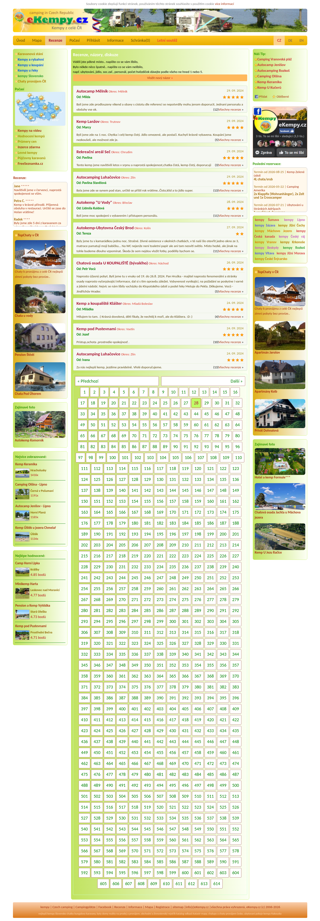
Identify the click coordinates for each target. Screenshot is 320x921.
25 (165, 403)
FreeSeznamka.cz (30, 163)
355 (210, 665)
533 (160, 818)
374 (122, 687)
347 (109, 665)
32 (237, 403)
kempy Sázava (265, 225)
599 (172, 872)
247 (160, 577)
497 (198, 785)
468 (160, 763)
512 (223, 796)
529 (109, 818)
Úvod (21, 40)
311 (147, 632)
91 (186, 446)
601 (198, 872)
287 (172, 610)
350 (147, 665)
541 (97, 829)
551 (223, 829)
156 (160, 501)
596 (134, 872)
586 (172, 861)
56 (155, 424)
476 (97, 774)
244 (122, 577)
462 (84, 763)
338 (160, 654)
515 (97, 807)
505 (134, 796)
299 (160, 621)
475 (84, 774)
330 (223, 643)
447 (223, 741)
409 (235, 708)
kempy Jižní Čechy (291, 225)
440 (134, 741)
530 (122, 818)
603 (223, 872)
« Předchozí (87, 381)
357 (235, 665)
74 (175, 435)
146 (198, 490)
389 (147, 698)
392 (185, 698)
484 (198, 774)
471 (198, 763)
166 (122, 512)
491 (122, 785)
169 (160, 512)
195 (160, 534)
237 (198, 566)
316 (210, 632)
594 (109, 872)
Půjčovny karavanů (32, 158)
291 (223, 610)
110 (238, 457)
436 (84, 741)
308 (109, 632)
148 (223, 490)
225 (210, 555)
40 (155, 413)
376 (147, 687)
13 (204, 392)
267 (84, 599)
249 (185, 577)
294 (97, 621)
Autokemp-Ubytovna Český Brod (105, 227)
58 (175, 424)
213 (223, 545)
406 (198, 708)
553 (84, 840)
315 (198, 632)
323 (134, 643)
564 (223, 840)
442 (160, 741)
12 (194, 392)
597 (147, 872)
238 (210, 566)
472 (210, 763)
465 (122, 763)
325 (160, 643)
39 (144, 413)
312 (160, 632)
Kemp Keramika (26, 464)
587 (185, 861)
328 (198, 643)
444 (185, 741)
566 (84, 850)
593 (97, 872)
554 (97, 840)
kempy (44, 907)
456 (172, 752)
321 (109, 643)
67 (103, 435)
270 (122, 599)
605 (103, 883)
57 (165, 424)
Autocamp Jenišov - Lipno (33, 506)
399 (109, 708)
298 (147, 621)
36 (113, 413)
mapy (204, 913)
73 (165, 435)
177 (97, 523)
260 (160, 588)
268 (97, 599)
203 (97, 545)
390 (160, 698)
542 (109, 829)
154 (134, 501)
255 (97, 588)
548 (185, 829)
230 (109, 566)
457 (185, 752)
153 (122, 501)
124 (84, 479)
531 (134, 818)
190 (97, 534)
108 (213, 457)
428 (147, 730)
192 (122, 534)
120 (198, 468)
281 (97, 610)
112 (97, 468)
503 (109, 796)
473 (223, 763)
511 (210, 796)
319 (84, 643)
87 (144, 446)
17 (82, 403)
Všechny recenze (230, 109)
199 (210, 534)
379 (185, 687)
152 (109, 501)
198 (198, 534)
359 (97, 676)
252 (223, 577)
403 (160, 708)
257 (122, 588)
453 (134, 752)
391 (172, 698)
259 (147, 588)
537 (210, 818)
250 (198, 577)
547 (172, 829)
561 (185, 840)
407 (210, 708)
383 (235, 687)
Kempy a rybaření (31, 59)
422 (235, 719)
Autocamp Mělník (92, 91)
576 (210, 850)
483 (185, 774)
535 (185, 818)
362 (134, 676)
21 (123, 403)
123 (235, 468)
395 (223, 698)
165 (109, 512)
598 (160, 872)
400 (122, 708)
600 (185, 872)
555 (109, 840)
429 (160, 730)
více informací (224, 4)
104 (162, 457)
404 (172, 708)
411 (97, 719)
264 (210, 588)
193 (134, 534)
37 (123, 413)
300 (172, 621)
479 (134, 774)
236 (185, 566)
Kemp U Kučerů (269, 87)
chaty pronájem (227, 913)
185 (198, 523)
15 (225, 392)
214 (235, 545)
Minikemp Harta (26, 584)
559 (160, 840)
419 (198, 719)
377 (160, 687)
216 (97, 555)
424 (97, 730)
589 (210, 861)
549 (198, 829)
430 (172, 730)
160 (210, 501)
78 (217, 435)
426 (122, 730)
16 (235, 392)
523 (198, 807)
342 (210, 654)
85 (123, 446)
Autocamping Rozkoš (273, 70)
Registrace (163, 907)
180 (134, 523)
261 (172, 588)
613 (204, 883)
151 (97, 501)
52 (113, 424)
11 (183, 392)
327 (185, 643)
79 (227, 435)
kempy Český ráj (292, 237)
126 (109, 479)
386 (109, 698)
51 (103, 424)
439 (122, 741)
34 (93, 413)
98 (90, 457)
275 (185, 599)
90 (175, 446)
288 (185, 610)
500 (235, 785)
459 (210, 752)
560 (172, 840)
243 (109, 577)
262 (185, 588)
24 (155, 403)
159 (198, 501)
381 (210, 687)
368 (210, 676)
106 (188, 457)
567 (97, 850)
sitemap (178, 907)
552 (235, 829)
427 (134, 730)
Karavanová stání (30, 54)
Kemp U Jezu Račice (268, 552)
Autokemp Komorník (29, 440)
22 (134, 403)
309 (122, 632)
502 (97, 796)
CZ (279, 40)
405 (185, 708)
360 (109, 676)
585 (160, 861)
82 (93, 446)
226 (223, 555)
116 (147, 468)
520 (160, 807)
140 (122, 490)
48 (237, 413)
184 (185, 523)
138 (97, 490)
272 (147, 599)
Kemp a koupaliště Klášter (99, 303)
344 (235, 654)
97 (80, 457)
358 (84, 676)
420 (210, 719)
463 (97, 763)
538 (223, 818)
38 (134, 413)
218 (122, 555)
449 (84, 752)
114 (122, 468)
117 (160, 468)
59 (186, 424)
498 (210, 785)
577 (223, 850)
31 (227, 403)
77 (206, 435)
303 (210, 621)
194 (147, 534)
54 (134, 424)
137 (84, 490)
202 (84, 545)
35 (103, 413)
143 (160, 490)
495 (172, 785)
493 (147, 785)
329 (210, 643)
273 (160, 599)
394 (210, 698)
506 (147, 796)
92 (196, 446)
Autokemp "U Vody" (94, 202)
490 (109, 785)
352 (172, 665)
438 (109, 741)
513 (235, 796)
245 (134, 577)
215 (84, 555)
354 (198, 665)
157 (172, 501)
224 (198, 555)
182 (160, 523)
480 (147, 774)
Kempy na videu (30, 130)
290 (210, 610)
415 (147, 719)
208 (160, 545)
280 (84, 610)
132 (185, 479)
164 (97, 512)
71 (144, 435)
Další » (237, 381)
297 (134, 621)
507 (160, 796)
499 (223, 785)
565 (235, 840)
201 (235, 534)
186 (210, 523)
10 (173, 392)
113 (109, 468)
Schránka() (140, 40)
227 (235, 555)
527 (84, 818)
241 (84, 577)
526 (235, 807)
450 (97, 752)
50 (93, 424)
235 (172, 566)
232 (134, 566)
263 (198, 588)
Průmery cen (27, 141)
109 (225, 457)
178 (109, 523)
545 (147, 829)
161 (223, 501)
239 (223, 566)
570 (134, 850)
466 (134, 763)
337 (147, 654)
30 (217, 403)
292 (235, 610)
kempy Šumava (267, 220)
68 (113, 435)
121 (210, 468)
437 (97, 741)
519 (147, 807)
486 (223, 774)
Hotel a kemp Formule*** (273, 477)
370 (235, 676)
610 (166, 883)
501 (84, 796)
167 (134, 512)
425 (109, 730)
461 (235, 752)
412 (109, 719)
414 (134, 719)
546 (160, 829)
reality (112, 913)
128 (134, 479)
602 (210, 872)
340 (185, 654)
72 (155, 435)
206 (134, 545)
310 (134, 632)
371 (84, 687)
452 (122, 752)
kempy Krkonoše (292, 242)
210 (185, 545)
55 (144, 424)
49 (82, 424)
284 (134, 610)
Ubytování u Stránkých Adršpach (278, 202)
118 (172, 468)
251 (210, 577)
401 (134, 708)
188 (235, 523)
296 (122, 621)
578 (235, 850)
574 (185, 850)
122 (223, 468)
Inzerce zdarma (29, 147)
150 (84, 501)
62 (217, 424)
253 (235, 577)
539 (235, 818)
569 (122, 850)
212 (210, 545)
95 (227, 446)
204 (109, 545)
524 (210, 807)
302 (198, 621)
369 (223, 676)
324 (147, 643)
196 (172, 534)
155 (147, 501)
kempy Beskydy (267, 248)
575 (198, 850)
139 (109, 490)
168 (147, 512)
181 (147, 523)
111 (84, 468)
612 (191, 883)
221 (160, 555)
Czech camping (62, 907)
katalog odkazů (184, 913)
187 (223, 523)
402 (147, 708)
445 (198, 741)
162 (235, 501)
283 (122, 610)
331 (235, 643)
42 (175, 413)
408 (223, 708)
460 (223, 752)
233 (147, 566)
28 (196, 403)
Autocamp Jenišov (271, 64)
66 (93, 435)
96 (237, 446)
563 (210, 840)
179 (122, 523)
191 (109, 534)
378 (172, 687)
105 (175, 457)
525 (223, 807)
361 (122, 676)
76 (196, 435)
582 (122, 861)
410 (84, 719)
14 (214, 392)
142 (147, 490)
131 (172, 479)
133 (198, 479)
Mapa (37, 40)
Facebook (104, 907)
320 (97, 643)
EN (301, 40)
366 (185, 676)
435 (235, 730)
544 (134, 829)
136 (235, 479)
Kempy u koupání (31, 65)
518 (134, 807)
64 (237, 424)
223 (185, 555)
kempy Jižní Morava (291, 253)
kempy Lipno (294, 220)
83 (103, 446)
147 (210, 490)
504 (122, 796)
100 (112, 457)
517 (122, 807)
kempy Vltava (264, 253)
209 (172, 545)
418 (185, 719)
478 (122, 774)
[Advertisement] (280, 642)
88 (155, 446)
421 (223, 719)
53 (123, 424)
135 (223, 479)
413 (122, 719)
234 (160, 566)
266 (235, 588)
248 (172, 577)
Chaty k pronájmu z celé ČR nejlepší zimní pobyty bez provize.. (40, 259)
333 (97, 654)
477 (109, 774)
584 (147, 861)
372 (97, 687)
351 (160, 665)
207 (147, 545)
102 (137, 457)
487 (235, 774)
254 (84, 588)
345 (84, 665)
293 (84, 621)
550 (210, 829)
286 (160, 610)
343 (223, 654)
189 (84, 534)
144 (172, 490)
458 (198, 752)
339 (172, 654)
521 (172, 807)
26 (175, 403)
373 (109, 687)
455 (160, 752)
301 (185, 621)
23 (144, 403)
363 (147, 676)
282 (109, 610)
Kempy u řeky (28, 70)
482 (172, 774)
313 (172, 632)
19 (103, 403)
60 (196, 424)
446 (210, 741)
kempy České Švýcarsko (271, 259)
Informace (115, 40)
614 (216, 883)
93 (206, 446)
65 (82, 435)
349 (134, 665)
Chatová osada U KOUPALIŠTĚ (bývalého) (112, 263)
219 (134, 555)
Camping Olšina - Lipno (31, 484)
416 (160, 719)
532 (147, 818)
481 (160, 774)
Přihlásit (93, 40)
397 (84, 708)
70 (134, 435)
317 (223, 632)
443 (172, 741)
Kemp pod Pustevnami (30, 626)
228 (84, 566)
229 (97, 566)
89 (165, 446)
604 (235, 872)
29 (206, 403)
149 (235, 490)
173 (210, 512)
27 (186, 403)
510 (198, 796)
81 (82, 446)
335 (122, 654)
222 (172, 555)
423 (84, 730)
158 (185, 501)
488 (84, 785)
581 (109, 861)
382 (223, 687)
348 (122, 665)
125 (97, 479)
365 (172, 676)
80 (237, 435)
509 (185, 796)
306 (84, 632)
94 (217, 446)
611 (179, 883)
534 (172, 818)
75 (186, 435)
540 (84, 829)
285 (147, 610)
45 (206, 413)
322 (122, 643)
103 (150, 457)
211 (198, 545)
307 (97, 632)
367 (198, 676)
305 (235, 621)
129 (147, 479)
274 (172, 599)
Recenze (55, 40)
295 (109, 621)
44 (196, 413)
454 (147, 752)
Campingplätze (85, 907)
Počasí (74, 40)
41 (165, 413)
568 (109, 850)
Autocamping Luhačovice (98, 177)
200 (223, 534)
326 (172, 643)
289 (198, 610)
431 (185, 730)
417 (172, 719)
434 (223, 730)
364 (160, 676)
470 (185, 763)
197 (185, 534)
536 (198, 818)
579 (84, 861)
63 (227, 424)
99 (101, 457)
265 (223, 588)
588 (198, 861)
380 (198, 687)
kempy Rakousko (273, 913)
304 (223, 621)
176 (84, 523)
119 (185, 468)
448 (235, 741)
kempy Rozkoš (294, 248)
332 (84, 654)
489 (97, 785)
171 (185, 512)
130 (160, 479)
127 (122, 479)
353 (185, 665)
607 (128, 883)
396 (235, 698)
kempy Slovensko (30, 76)
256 (109, 588)
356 (223, 665)
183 (172, 523)
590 (223, 861)
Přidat (263, 97)
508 (172, 796)
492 (134, 785)
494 (160, 785)
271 (134, 599)
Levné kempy (27, 152)
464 (109, 763)
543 (122, 829)
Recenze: (20, 178)
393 (198, 698)
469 (172, 763)
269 (109, 599)
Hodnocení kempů (31, 136)
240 (235, 566)
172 (198, 512)
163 (84, 512)
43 (186, 413)
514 (84, 807)
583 (134, 861)
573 (172, 850)
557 (134, 840)
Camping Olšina (269, 76)
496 (185, 785)
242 (97, 577)
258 (134, 588)
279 (235, 599)
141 (134, 490)
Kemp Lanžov (88, 121)
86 (134, 446)
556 (122, 840)
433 (210, 730)
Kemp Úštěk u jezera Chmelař (35, 528)
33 (82, 413)
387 (122, 698)
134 (210, 479)
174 (223, 512)
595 (122, 872)
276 (198, 599)
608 (141, 883)
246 (147, 577)
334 (109, 654)
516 (109, 807)
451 (109, 752)
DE (290, 40)
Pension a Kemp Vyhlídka (32, 606)
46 (217, 413)
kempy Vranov (266, 242)
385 (97, 698)
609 (153, 883)
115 (134, 468)
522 (185, 807)
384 (84, 698)
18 (93, 403)
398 (97, 708)
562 (198, 840)
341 (198, 654)
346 (97, 665)
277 (210, 599)
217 (109, 555)
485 (210, 774)
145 (185, 490)
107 (200, 457)
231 (122, 566)
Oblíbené (283, 97)
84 (113, 446)
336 (134, 654)
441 (147, 741)
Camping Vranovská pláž (274, 59)
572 (160, 850)
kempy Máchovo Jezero (273, 231)
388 (134, 698)
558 (147, 840)
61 (206, 424)
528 (97, 818)
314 (185, 632)
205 (122, 545)
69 (123, 435)
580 (97, 861)
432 (198, 730)
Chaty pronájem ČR (32, 81)
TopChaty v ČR (28, 235)
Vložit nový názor (160, 78)
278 (223, 599)
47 (227, 413)
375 (134, 687)
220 (147, 555)
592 (84, 872)
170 (172, 512)
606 (116, 883)
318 (235, 632)
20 (113, 403)
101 (125, 457)
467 (147, 763)
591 (235, 861)
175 (235, 512)
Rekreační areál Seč (94, 151)
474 (235, 763)
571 (147, 850)
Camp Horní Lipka (27, 563)
